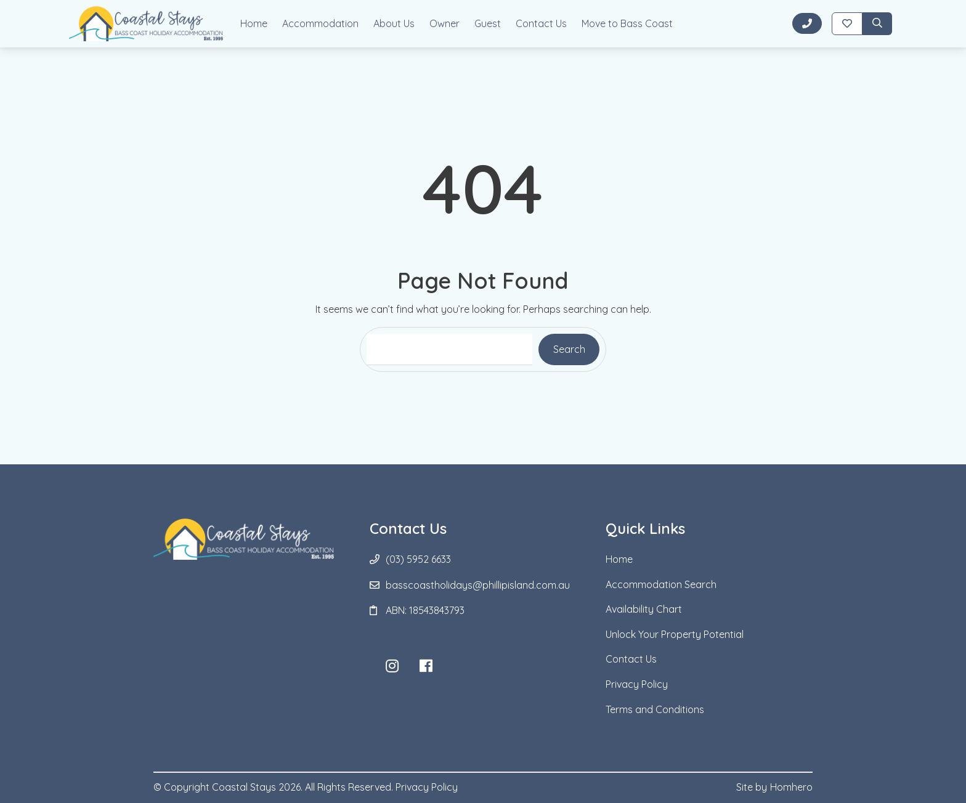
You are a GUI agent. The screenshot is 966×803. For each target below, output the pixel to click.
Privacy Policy (637, 684)
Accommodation (320, 23)
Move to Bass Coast (627, 23)
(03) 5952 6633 (418, 559)
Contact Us (541, 23)
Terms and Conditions (655, 709)
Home (253, 23)
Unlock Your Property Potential (675, 634)
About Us (394, 23)
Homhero (791, 787)
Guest (487, 23)
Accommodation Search (661, 584)
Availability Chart (644, 609)
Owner (444, 23)
